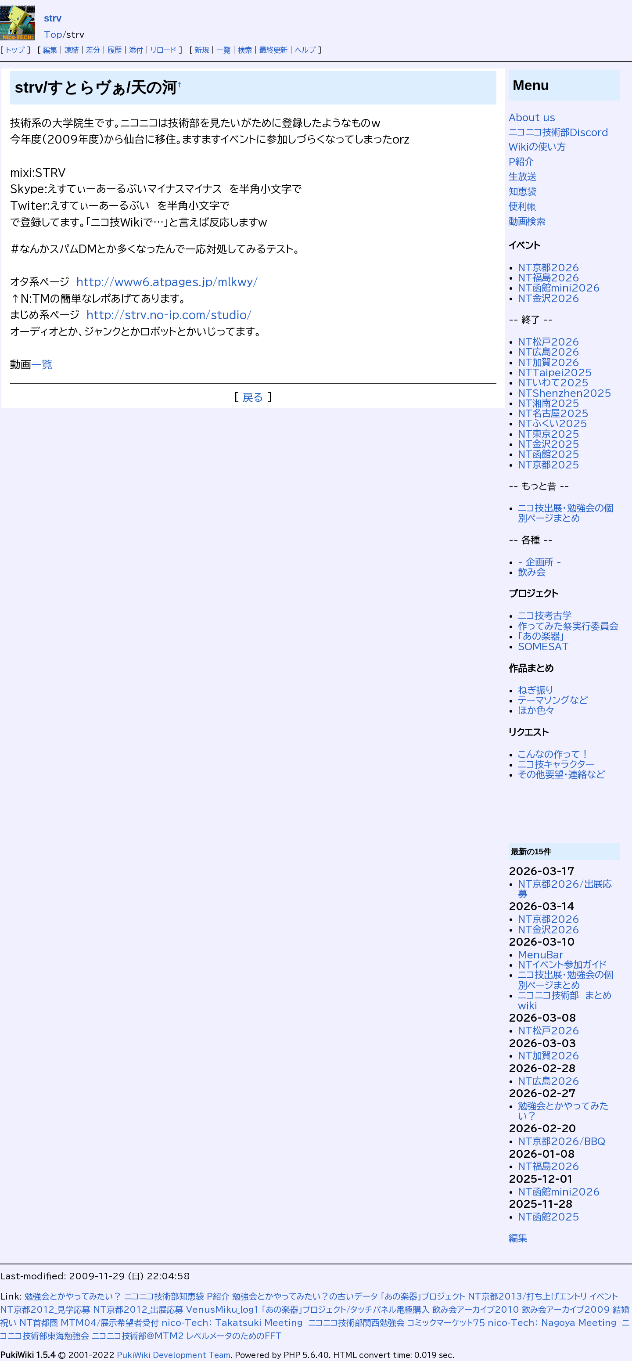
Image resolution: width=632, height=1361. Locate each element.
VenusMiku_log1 (222, 1309)
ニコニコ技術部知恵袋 (164, 1296)
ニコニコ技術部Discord (558, 132)
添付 (136, 50)
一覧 (223, 50)
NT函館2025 (548, 454)
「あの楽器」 (541, 636)
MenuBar (541, 954)
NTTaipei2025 (555, 372)
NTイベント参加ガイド (562, 964)
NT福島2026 (548, 277)
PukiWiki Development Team (173, 1355)
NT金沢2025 (548, 444)
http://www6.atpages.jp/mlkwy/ (167, 282)
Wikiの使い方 (537, 146)
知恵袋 (522, 191)
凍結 (72, 50)
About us (532, 117)
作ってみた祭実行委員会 (568, 626)
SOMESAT (543, 646)
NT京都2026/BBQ (562, 1141)
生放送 (522, 176)
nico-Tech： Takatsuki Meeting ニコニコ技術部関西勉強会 (283, 1322)
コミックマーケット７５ (446, 1322)
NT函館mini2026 (559, 287)
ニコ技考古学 (544, 615)
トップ (15, 50)
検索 (245, 50)
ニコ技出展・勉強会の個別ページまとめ (565, 513)
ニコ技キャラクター (556, 764)
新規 (202, 50)
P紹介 (521, 161)
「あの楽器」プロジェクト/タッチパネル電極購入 (346, 1309)
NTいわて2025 (553, 382)
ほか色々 (536, 710)
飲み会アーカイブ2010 (475, 1309)
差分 (93, 50)
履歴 (115, 50)
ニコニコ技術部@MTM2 (138, 1336)
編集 (50, 50)
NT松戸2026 (548, 341)
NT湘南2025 (548, 403)
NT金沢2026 (548, 298)
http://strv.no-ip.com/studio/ (169, 315)
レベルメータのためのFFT (234, 1336)
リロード (163, 50)
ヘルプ (305, 50)
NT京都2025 (548, 464)
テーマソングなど (553, 700)
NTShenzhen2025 (564, 393)
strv (52, 18)
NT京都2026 (548, 267)
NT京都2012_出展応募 (138, 1309)
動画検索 (527, 221)
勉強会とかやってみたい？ (73, 1296)
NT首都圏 (38, 1322)
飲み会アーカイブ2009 (566, 1309)
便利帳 (522, 206)
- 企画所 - (539, 562)
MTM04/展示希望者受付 (110, 1322)
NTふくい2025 (552, 423)
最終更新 (273, 50)
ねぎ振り (536, 690)
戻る (253, 397)
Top (53, 34)
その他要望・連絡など (561, 774)
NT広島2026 (548, 351)
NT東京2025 (548, 434)
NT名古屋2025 (553, 413)
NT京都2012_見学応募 (45, 1309)
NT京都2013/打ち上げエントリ (527, 1296)
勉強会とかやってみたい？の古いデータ (305, 1296)
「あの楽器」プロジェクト (423, 1296)
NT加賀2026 (548, 362)
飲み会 (532, 572)
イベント (604, 1296)
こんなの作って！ (553, 754)
